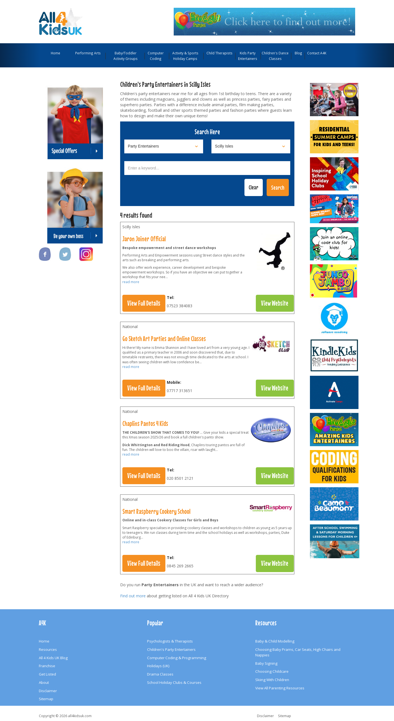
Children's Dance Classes (275, 56)
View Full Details (143, 303)
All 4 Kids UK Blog (53, 657)
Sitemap (46, 698)
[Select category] (163, 146)
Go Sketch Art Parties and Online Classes (164, 338)
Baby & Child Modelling (274, 641)
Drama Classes (160, 674)
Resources (48, 649)
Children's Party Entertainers (171, 649)
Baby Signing (266, 663)
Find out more (133, 595)
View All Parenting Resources (279, 688)
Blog (298, 53)
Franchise (47, 665)
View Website (274, 303)
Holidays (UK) (158, 665)
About (44, 682)
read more (130, 282)
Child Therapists (219, 53)
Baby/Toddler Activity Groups (125, 56)
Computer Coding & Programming (176, 657)
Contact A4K (316, 53)
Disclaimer (48, 690)
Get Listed (47, 674)
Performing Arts (88, 53)
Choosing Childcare (272, 671)
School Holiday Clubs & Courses (174, 682)
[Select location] (250, 146)
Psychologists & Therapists (170, 641)
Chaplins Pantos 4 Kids (145, 423)
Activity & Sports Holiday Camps (185, 56)
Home (55, 53)
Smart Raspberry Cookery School (156, 511)
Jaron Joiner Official (144, 239)
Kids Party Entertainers (247, 56)
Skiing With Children (272, 679)
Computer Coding (156, 56)
